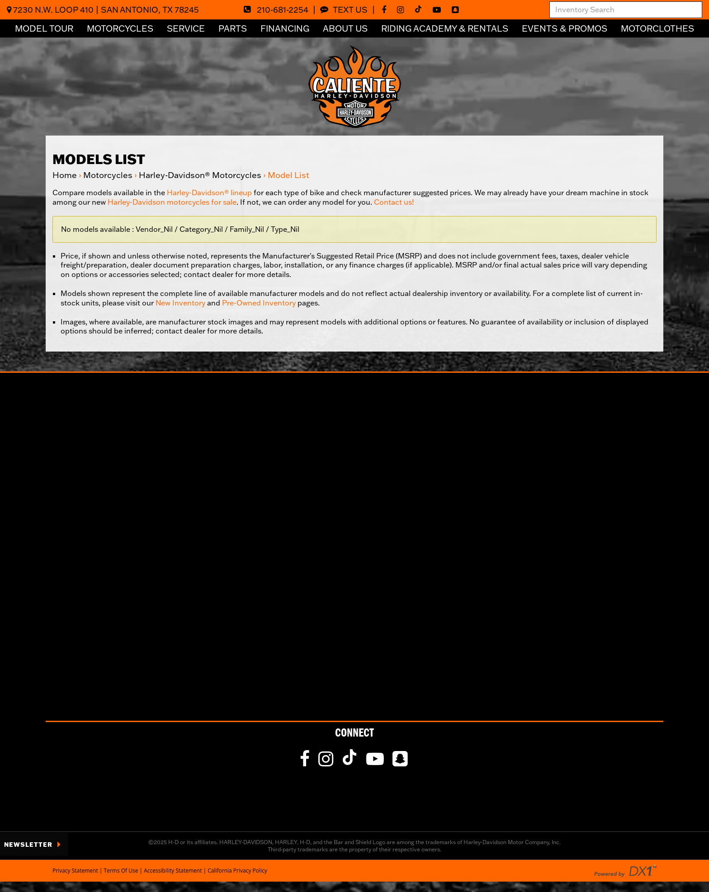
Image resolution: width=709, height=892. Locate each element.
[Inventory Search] (625, 9)
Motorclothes (657, 28)
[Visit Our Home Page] (354, 85)
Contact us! (394, 202)
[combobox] (625, 9)
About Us (345, 28)
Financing (284, 28)
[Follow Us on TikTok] (420, 9)
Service (186, 28)
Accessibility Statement (173, 870)
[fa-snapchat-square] (457, 10)
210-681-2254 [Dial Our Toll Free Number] (276, 10)
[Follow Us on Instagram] (402, 10)
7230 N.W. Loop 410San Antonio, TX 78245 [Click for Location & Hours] (103, 10)
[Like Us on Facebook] (386, 10)
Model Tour (44, 28)
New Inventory (180, 302)
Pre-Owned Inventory (259, 302)
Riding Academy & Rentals (444, 28)
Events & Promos (564, 28)
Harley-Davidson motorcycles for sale (172, 202)
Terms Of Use (121, 870)
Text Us (344, 10)
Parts (232, 28)
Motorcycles (120, 28)
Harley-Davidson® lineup (209, 192)
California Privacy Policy (237, 870)
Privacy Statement (75, 870)
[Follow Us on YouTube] (439, 10)
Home (64, 174)
